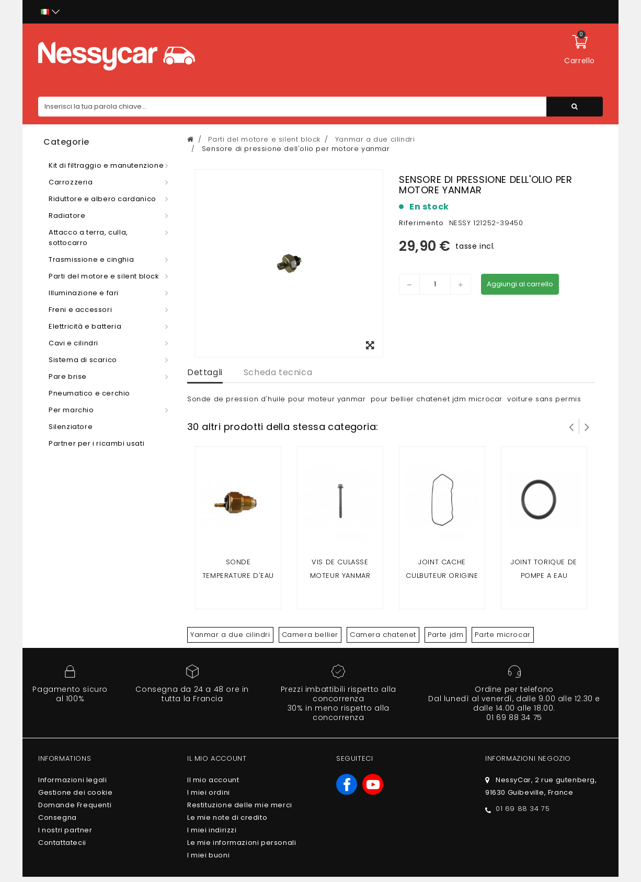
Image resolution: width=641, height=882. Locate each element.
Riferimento (421, 223)
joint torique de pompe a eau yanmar (544, 575)
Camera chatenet (383, 635)
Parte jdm (445, 635)
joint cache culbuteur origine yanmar (442, 575)
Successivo (587, 426)
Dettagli (205, 372)
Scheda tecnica (278, 372)
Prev (571, 426)
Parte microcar (502, 635)
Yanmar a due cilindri (230, 635)
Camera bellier (310, 635)
